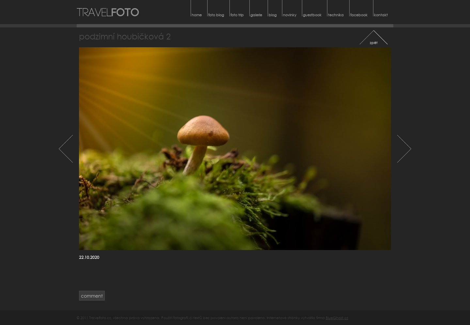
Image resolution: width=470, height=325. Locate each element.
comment (92, 296)
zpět (374, 42)
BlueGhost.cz (337, 318)
